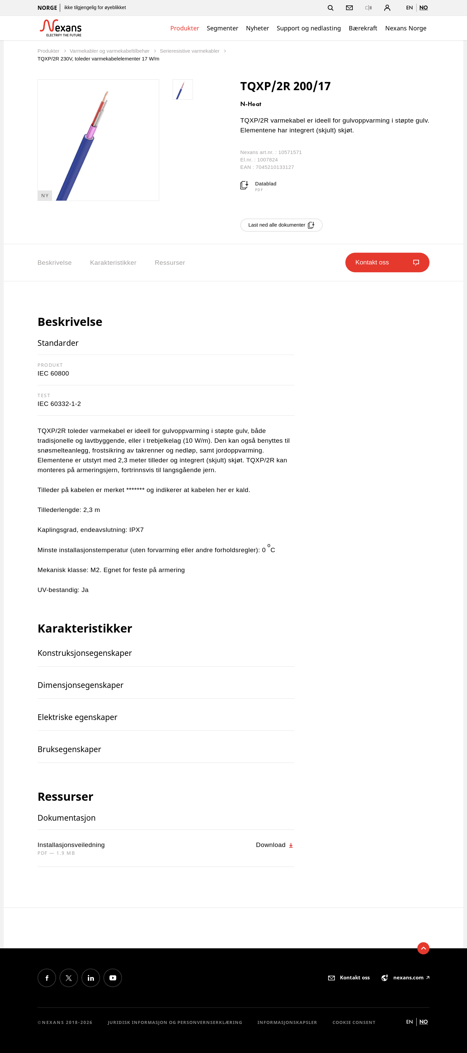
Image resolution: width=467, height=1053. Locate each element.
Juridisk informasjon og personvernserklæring (175, 1022)
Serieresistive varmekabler (190, 51)
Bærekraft (363, 28)
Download (275, 845)
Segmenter (222, 28)
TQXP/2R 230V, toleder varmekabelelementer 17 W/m (98, 58)
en (409, 7)
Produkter (184, 28)
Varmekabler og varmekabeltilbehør (110, 51)
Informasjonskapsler (287, 1022)
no (423, 7)
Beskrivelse (55, 262)
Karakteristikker (113, 262)
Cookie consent (354, 1022)
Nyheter (257, 28)
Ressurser (170, 262)
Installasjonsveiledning (71, 844)
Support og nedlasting (309, 28)
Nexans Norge (405, 28)
